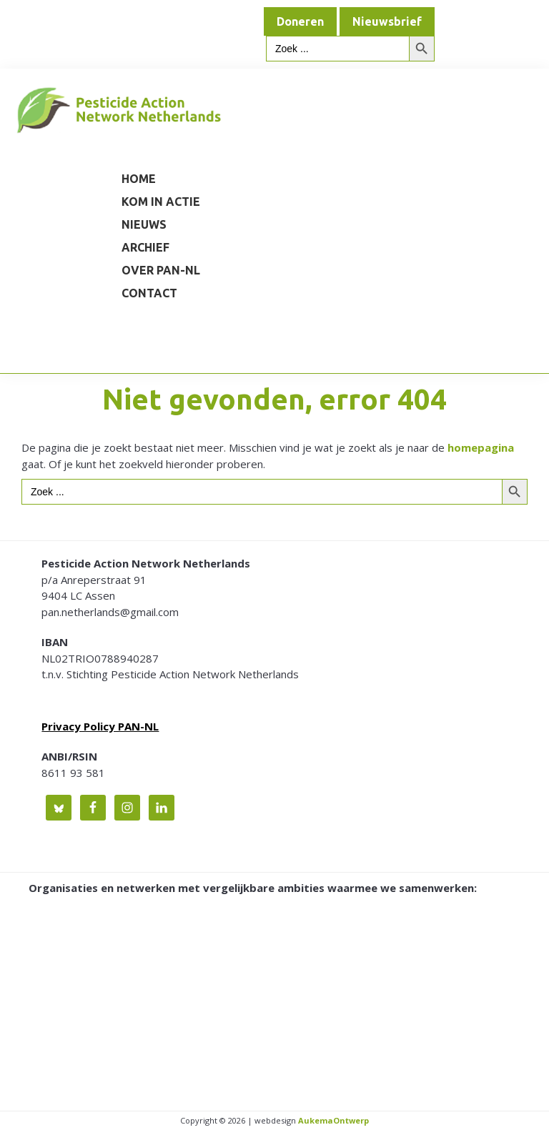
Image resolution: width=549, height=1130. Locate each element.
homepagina (480, 447)
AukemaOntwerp (332, 1120)
